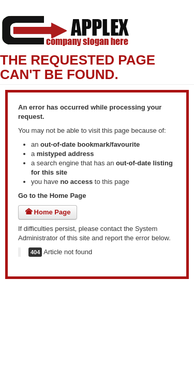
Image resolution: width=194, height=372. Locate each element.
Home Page (47, 212)
